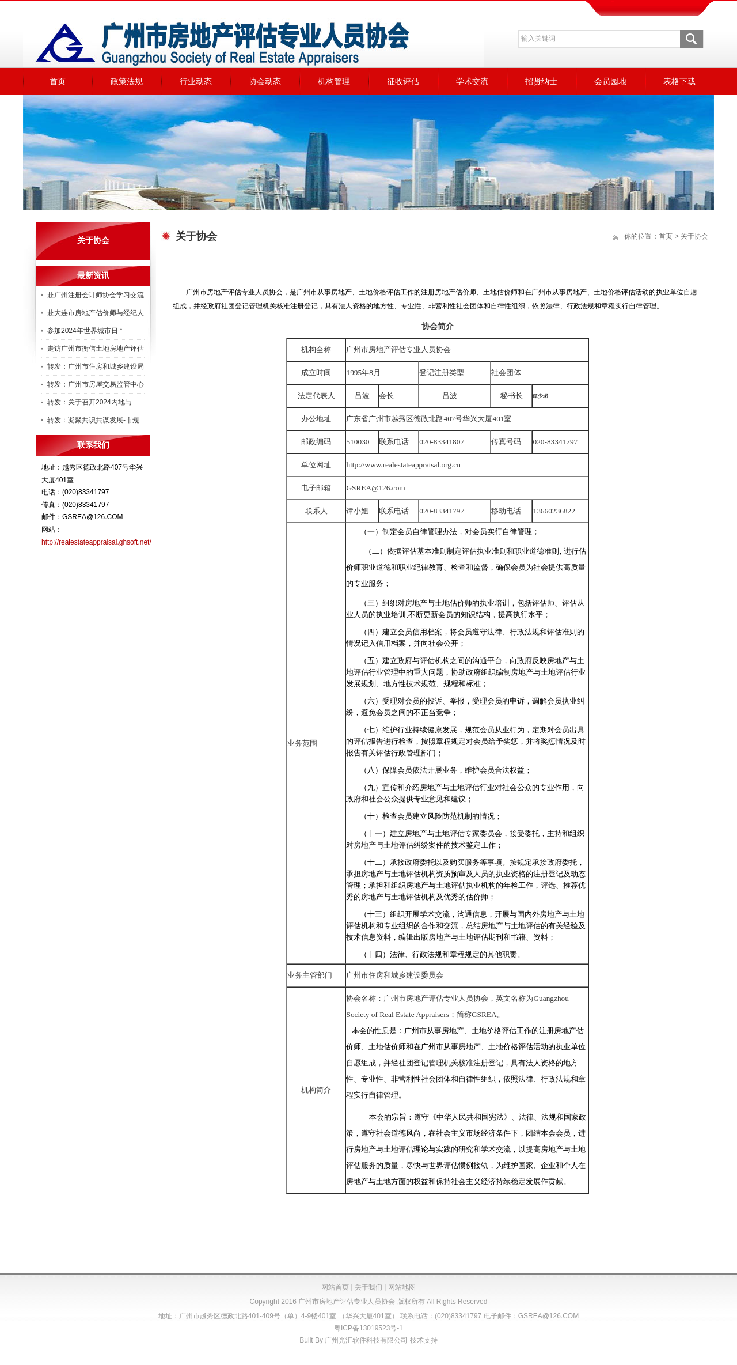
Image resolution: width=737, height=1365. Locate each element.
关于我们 (368, 1287)
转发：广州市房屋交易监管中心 (95, 384)
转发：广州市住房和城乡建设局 (95, 366)
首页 (58, 81)
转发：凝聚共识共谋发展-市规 (93, 420)
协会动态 (265, 81)
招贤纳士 (541, 81)
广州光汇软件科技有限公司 (366, 1340)
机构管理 (334, 81)
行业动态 (196, 81)
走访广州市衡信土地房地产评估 (95, 349)
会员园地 (610, 81)
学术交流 (472, 81)
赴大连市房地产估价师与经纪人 (95, 313)
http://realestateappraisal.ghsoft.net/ (96, 542)
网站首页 (335, 1287)
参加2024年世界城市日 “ (84, 331)
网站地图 (402, 1287)
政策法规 (127, 81)
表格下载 (679, 81)
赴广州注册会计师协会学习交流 (95, 295)
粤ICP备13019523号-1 (368, 1328)
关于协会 (694, 236)
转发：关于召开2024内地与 (89, 402)
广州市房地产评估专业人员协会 (346, 1302)
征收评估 (403, 81)
